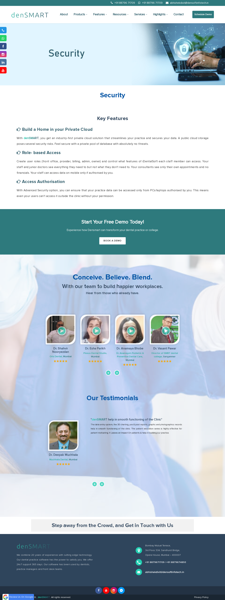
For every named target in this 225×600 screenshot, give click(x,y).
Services (140, 14)
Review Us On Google (21, 596)
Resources (121, 14)
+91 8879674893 (176, 562)
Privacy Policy (201, 597)
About (64, 14)
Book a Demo (112, 240)
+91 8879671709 (154, 562)
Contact (179, 14)
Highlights (160, 14)
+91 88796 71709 (123, 3)
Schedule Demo (203, 14)
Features (100, 14)
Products (80, 14)
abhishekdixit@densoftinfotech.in (187, 3)
